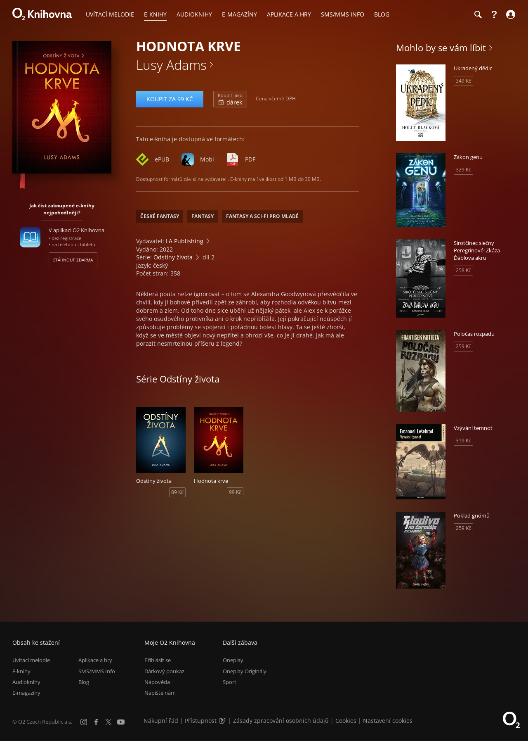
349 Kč (463, 80)
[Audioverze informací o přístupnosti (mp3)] (223, 720)
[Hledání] (477, 14)
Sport (229, 682)
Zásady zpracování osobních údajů (281, 720)
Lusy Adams (171, 65)
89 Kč (177, 492)
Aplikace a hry (95, 660)
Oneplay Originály (244, 671)
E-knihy (21, 671)
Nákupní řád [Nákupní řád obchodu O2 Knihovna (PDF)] (161, 720)
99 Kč (235, 492)
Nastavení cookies (387, 720)
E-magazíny (26, 692)
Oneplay (233, 660)
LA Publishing (184, 241)
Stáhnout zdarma (73, 260)
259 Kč (463, 346)
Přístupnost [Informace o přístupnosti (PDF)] (201, 720)
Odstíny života (173, 257)
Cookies (345, 720)
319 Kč (463, 440)
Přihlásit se (157, 660)
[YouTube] (121, 722)
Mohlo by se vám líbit (441, 47)
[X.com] (108, 722)
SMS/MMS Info (96, 671)
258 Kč (463, 270)
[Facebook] (96, 722)
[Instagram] (84, 722)
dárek (230, 99)
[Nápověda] (494, 14)
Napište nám (160, 692)
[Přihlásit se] (509, 14)
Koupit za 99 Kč (169, 99)
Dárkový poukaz (164, 671)
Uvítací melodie (31, 660)
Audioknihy (26, 682)
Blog (83, 682)
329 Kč (463, 169)
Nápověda (157, 682)
